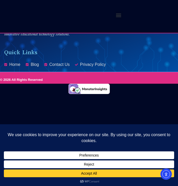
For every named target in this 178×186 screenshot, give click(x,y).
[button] (118, 15)
